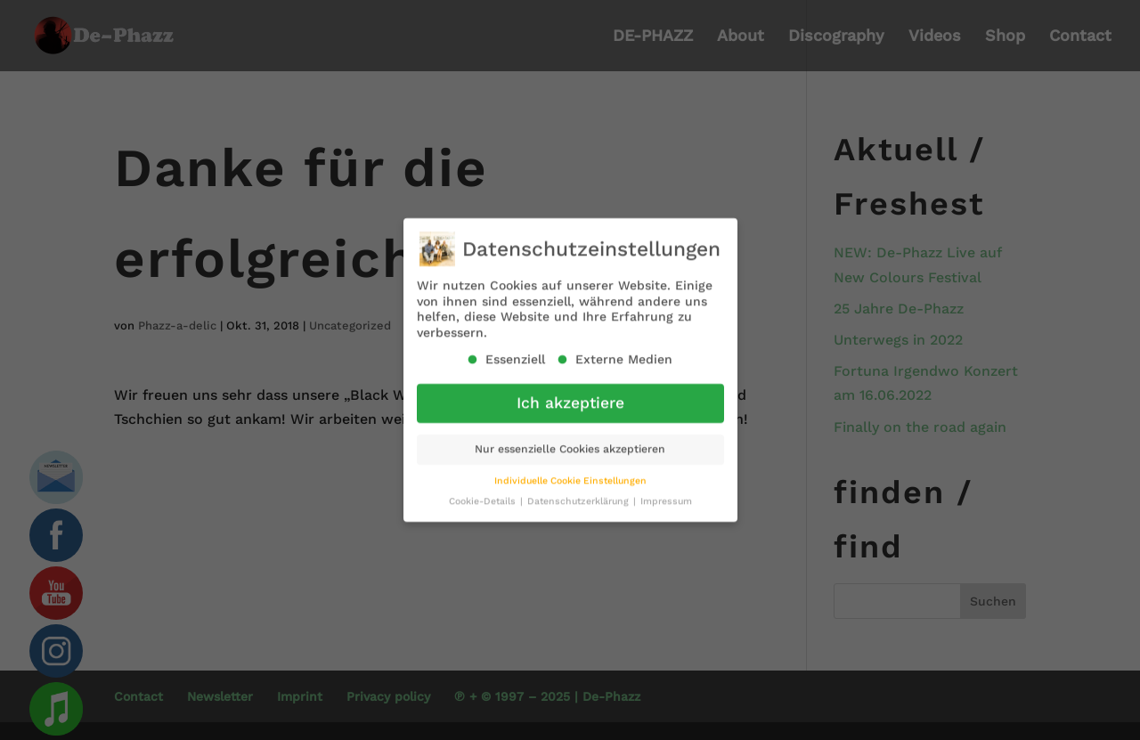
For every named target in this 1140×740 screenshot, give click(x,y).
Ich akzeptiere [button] (570, 395)
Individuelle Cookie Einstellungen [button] (570, 473)
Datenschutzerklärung (579, 494)
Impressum (666, 494)
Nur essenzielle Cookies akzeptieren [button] (570, 441)
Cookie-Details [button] (483, 494)
